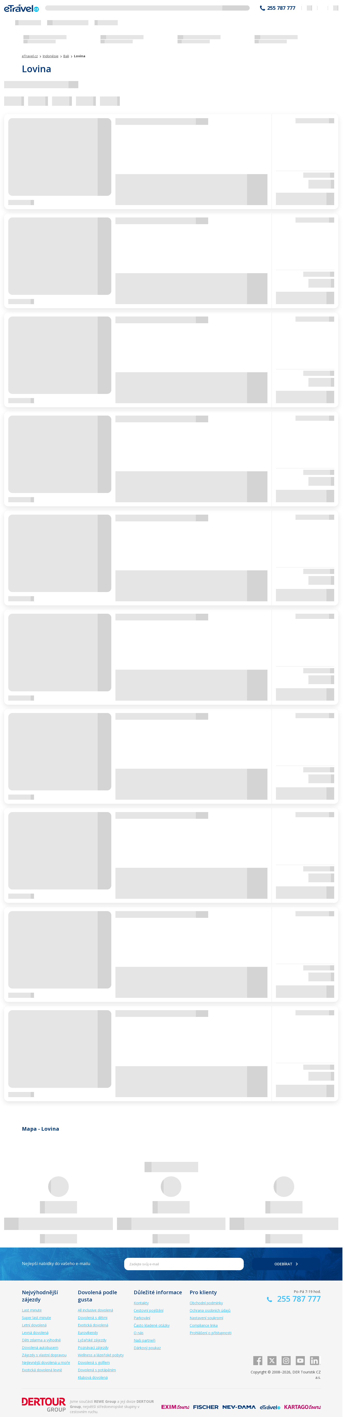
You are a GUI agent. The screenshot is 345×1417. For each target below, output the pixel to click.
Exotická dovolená (93, 1325)
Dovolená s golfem (94, 1362)
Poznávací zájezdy (93, 1347)
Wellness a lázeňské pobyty (101, 1355)
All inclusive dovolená (95, 1310)
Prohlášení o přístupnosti (210, 1332)
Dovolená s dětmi (92, 1317)
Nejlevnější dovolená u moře (46, 1362)
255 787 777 (281, 8)
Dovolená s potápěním (97, 1369)
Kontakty (141, 1302)
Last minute (32, 1310)
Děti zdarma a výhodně (41, 1340)
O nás (139, 1332)
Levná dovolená (35, 1332)
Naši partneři (144, 1340)
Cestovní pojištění (148, 1310)
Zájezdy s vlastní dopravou (44, 1355)
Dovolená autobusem (40, 1347)
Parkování (142, 1317)
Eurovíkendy (88, 1332)
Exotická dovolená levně (42, 1369)
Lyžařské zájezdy (92, 1340)
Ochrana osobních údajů (210, 1310)
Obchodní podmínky (206, 1302)
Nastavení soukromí (206, 1317)
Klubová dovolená (93, 1377)
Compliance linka (204, 1325)
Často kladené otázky (152, 1325)
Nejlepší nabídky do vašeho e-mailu (56, 1263)
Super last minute (36, 1317)
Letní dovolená (34, 1325)
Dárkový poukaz (147, 1347)
